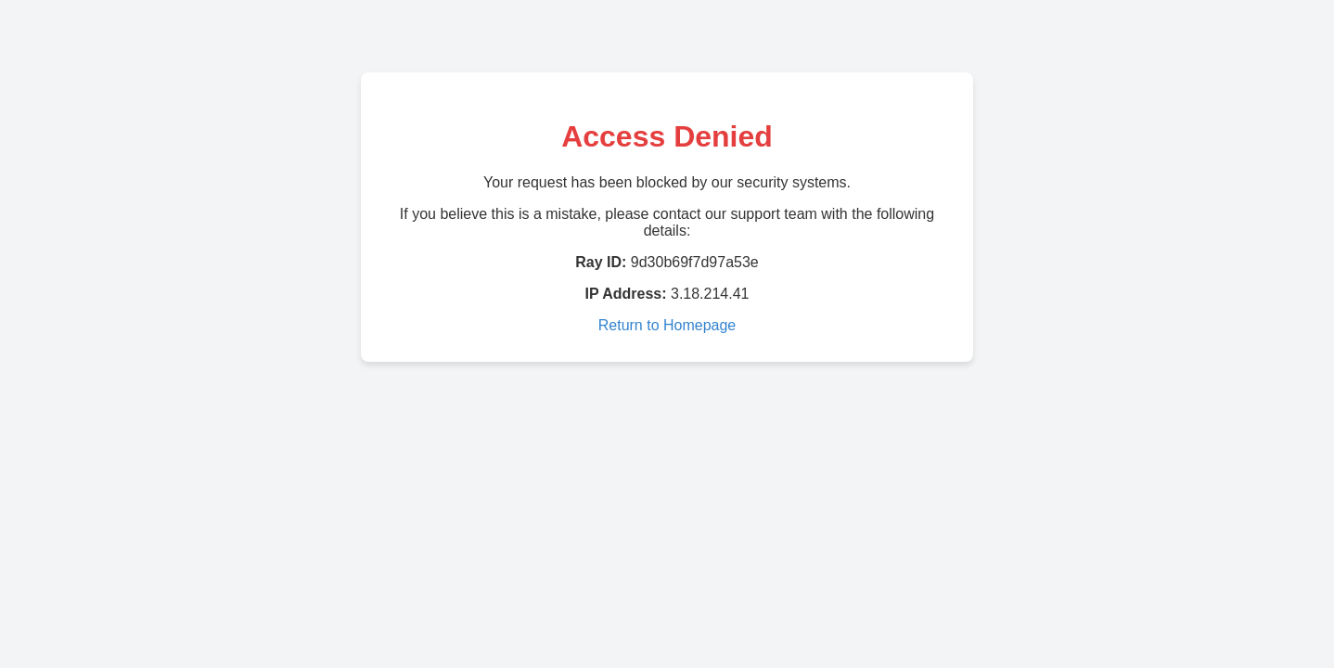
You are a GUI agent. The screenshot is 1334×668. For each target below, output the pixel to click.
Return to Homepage (667, 325)
